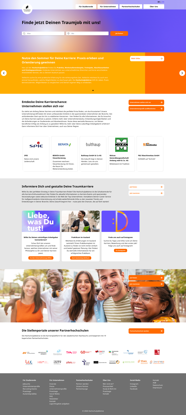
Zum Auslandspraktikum (80, 258)
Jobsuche (26, 384)
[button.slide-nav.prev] (4, 73)
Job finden (146, 186)
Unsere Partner (82, 386)
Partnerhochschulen (131, 6)
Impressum (157, 387)
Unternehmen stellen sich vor (146, 102)
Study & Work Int (109, 389)
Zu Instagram (120, 250)
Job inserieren (146, 193)
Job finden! (119, 33)
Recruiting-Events (30, 389)
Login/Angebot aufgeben (59, 404)
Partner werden (82, 384)
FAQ (51, 396)
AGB (154, 383)
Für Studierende (86, 6)
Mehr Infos (147, 58)
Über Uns (154, 6)
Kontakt (52, 401)
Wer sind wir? (108, 384)
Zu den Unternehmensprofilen (41, 258)
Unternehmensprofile (31, 386)
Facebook (133, 389)
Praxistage (27, 391)
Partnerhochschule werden (146, 330)
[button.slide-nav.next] (182, 73)
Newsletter (53, 399)
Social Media (54, 394)
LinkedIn (133, 386)
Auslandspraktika (30, 394)
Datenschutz (158, 385)
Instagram (134, 384)
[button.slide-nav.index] (93, 90)
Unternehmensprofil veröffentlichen (146, 108)
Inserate (52, 384)
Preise (51, 386)
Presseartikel (108, 386)
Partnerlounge (82, 389)
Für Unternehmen (108, 6)
